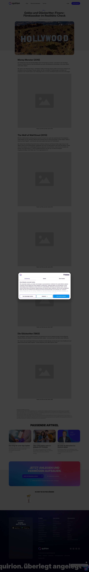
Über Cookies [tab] (62, 278)
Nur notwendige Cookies (28, 296)
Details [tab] (44, 278)
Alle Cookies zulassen (61, 296)
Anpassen (44, 296)
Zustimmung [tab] (27, 278)
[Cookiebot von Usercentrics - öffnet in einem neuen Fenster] (64, 275)
